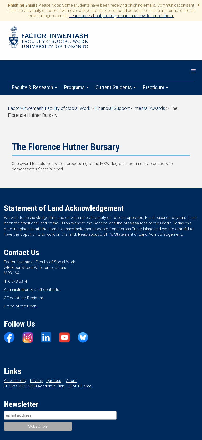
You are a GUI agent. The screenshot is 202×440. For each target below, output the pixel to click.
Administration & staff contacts (31, 289)
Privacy (36, 380)
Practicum (155, 87)
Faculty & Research (34, 87)
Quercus (53, 380)
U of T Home (80, 386)
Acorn (71, 380)
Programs (76, 87)
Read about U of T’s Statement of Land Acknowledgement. (130, 234)
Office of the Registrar (23, 298)
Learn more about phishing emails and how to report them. (121, 15)
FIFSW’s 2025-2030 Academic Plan (34, 386)
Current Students (115, 87)
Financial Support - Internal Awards (130, 108)
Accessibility (15, 380)
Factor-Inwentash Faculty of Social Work (48, 38)
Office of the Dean (20, 306)
